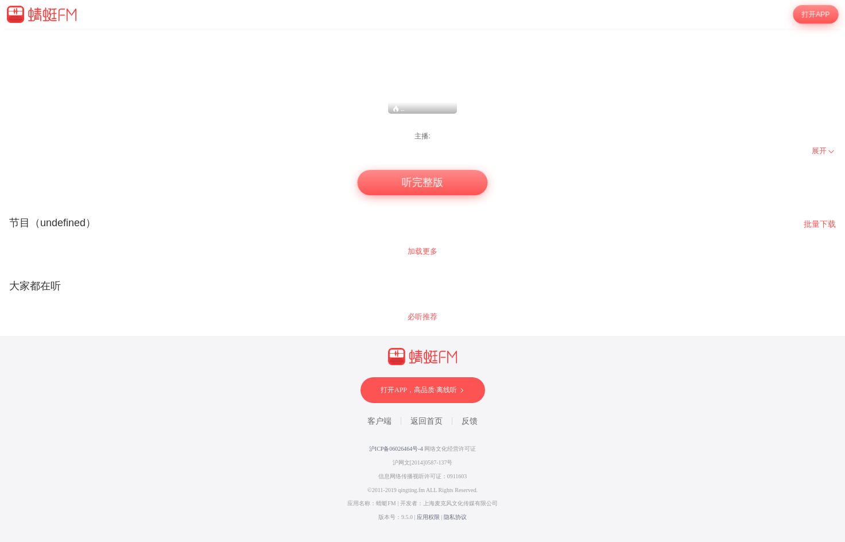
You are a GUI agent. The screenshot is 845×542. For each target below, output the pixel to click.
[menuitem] (824, 151)
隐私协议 (455, 517)
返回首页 (426, 421)
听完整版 (422, 182)
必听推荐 (422, 316)
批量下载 (820, 224)
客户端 (379, 421)
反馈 (470, 421)
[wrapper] (422, 285)
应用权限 (428, 517)
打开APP (816, 14)
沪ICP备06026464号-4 (396, 449)
